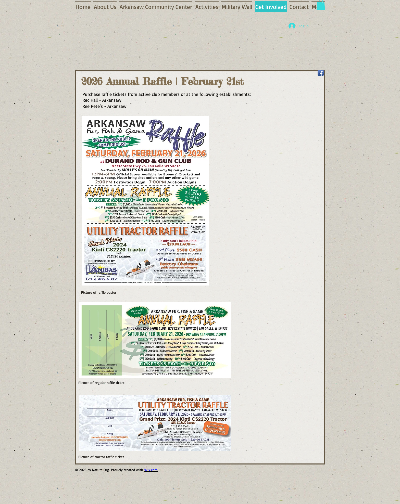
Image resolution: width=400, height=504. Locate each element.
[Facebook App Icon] (321, 73)
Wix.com (151, 470)
